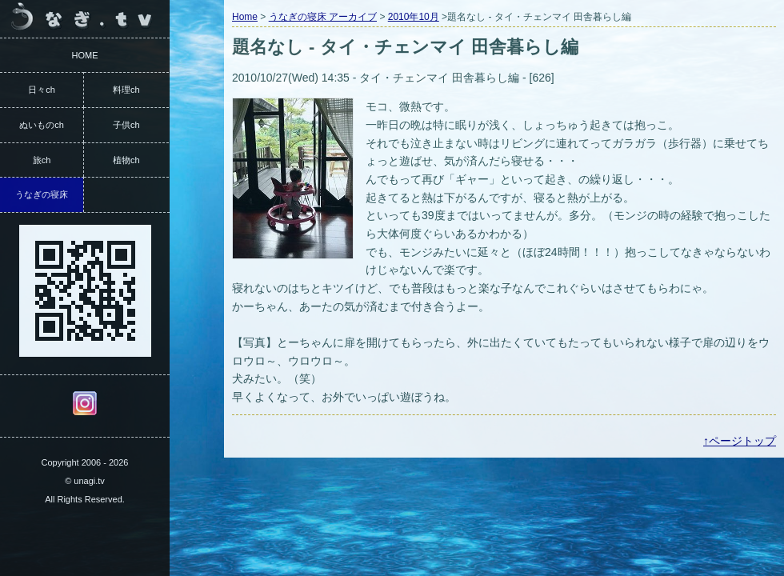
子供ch (126, 125)
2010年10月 (413, 16)
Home (245, 16)
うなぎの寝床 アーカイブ (323, 16)
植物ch (126, 160)
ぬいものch (41, 125)
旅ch (42, 160)
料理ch (126, 89)
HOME (85, 55)
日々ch (41, 89)
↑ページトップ (739, 440)
